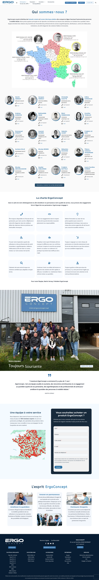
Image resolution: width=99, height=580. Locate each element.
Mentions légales (45, 540)
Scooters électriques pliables (48, 19)
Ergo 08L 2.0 (13, 559)
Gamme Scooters (49, 559)
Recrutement (68, 561)
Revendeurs (68, 557)
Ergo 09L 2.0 (13, 563)
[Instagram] (48, 544)
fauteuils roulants (33, 19)
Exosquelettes (36, 3)
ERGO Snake (31, 561)
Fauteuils (32, 2)
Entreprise (23, 2)
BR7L (12, 565)
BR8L (12, 569)
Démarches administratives (86, 555)
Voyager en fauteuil (86, 561)
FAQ (68, 563)
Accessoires (50, 2)
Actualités (68, 559)
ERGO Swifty (31, 557)
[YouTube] (51, 544)
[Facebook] (46, 544)
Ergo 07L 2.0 (13, 557)
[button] (26, 2)
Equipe (68, 555)
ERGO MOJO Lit (31, 555)
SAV (86, 559)
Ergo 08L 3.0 (13, 561)
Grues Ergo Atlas (49, 561)
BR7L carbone (12, 567)
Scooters (41, 2)
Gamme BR (49, 557)
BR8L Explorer (12, 570)
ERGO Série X (31, 559)
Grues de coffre (25, 4)
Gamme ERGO (49, 555)
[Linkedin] (53, 544)
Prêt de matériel (86, 557)
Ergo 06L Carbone (12, 555)
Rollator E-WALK (13, 572)
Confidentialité (55, 540)
